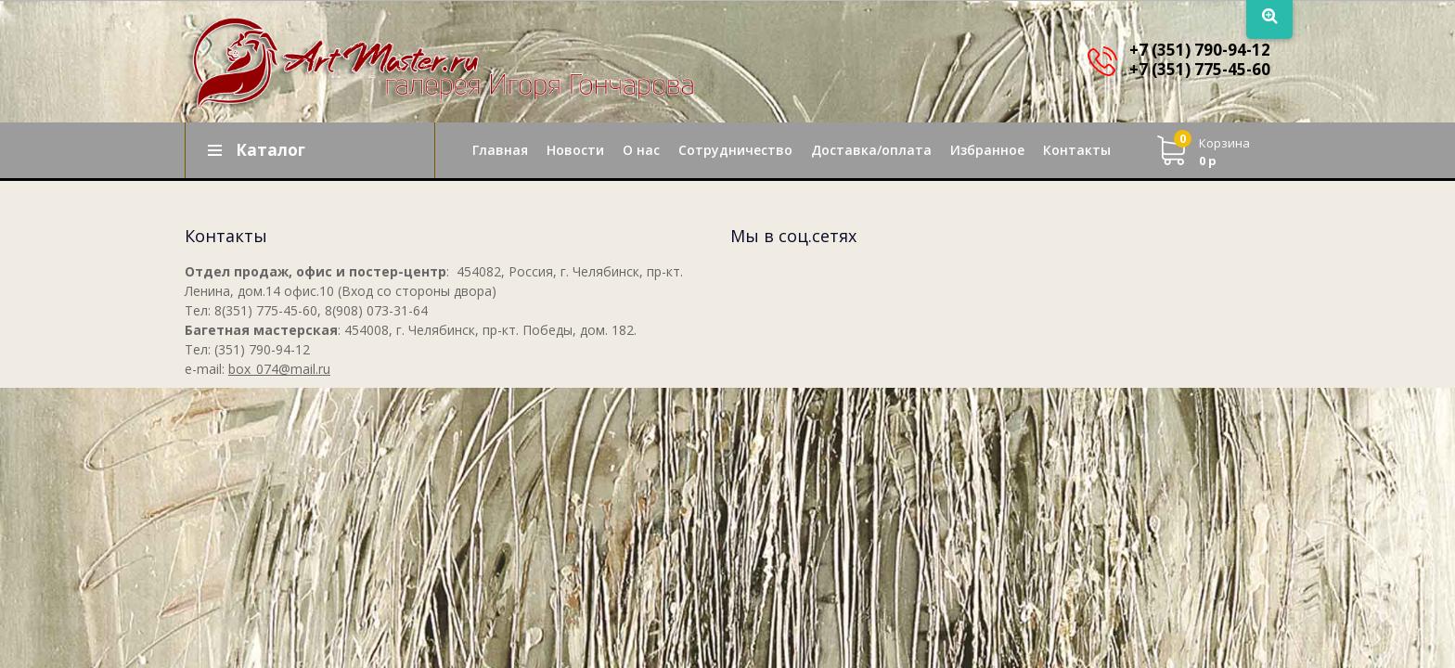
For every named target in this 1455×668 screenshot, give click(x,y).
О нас (641, 150)
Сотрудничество (735, 150)
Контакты (1077, 150)
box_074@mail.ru (279, 369)
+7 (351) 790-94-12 (1199, 49)
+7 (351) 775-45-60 (1199, 69)
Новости (575, 150)
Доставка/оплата (871, 150)
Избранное (987, 150)
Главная (500, 150)
